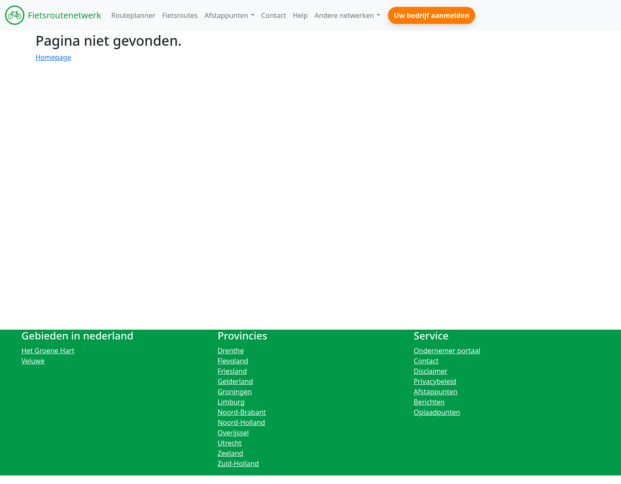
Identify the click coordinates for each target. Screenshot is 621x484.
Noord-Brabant (242, 412)
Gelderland (235, 381)
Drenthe (231, 350)
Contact (426, 361)
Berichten (429, 402)
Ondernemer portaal (447, 350)
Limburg (231, 402)
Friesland (232, 371)
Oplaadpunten (437, 412)
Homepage (53, 57)
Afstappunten (435, 391)
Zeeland (230, 453)
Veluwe (32, 361)
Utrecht (230, 443)
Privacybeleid (435, 381)
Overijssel (233, 432)
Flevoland (233, 361)
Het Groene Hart (47, 350)
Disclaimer (430, 371)
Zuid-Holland (238, 463)
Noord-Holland (241, 422)
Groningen (235, 391)
